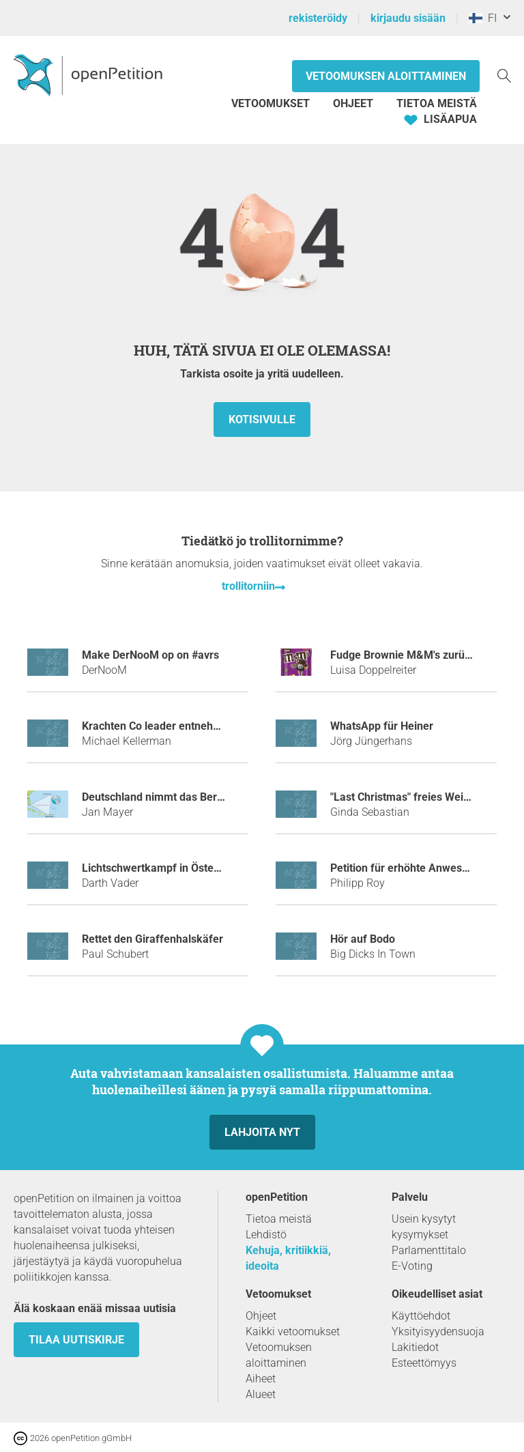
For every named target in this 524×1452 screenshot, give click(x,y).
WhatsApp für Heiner (381, 726)
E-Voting (412, 1265)
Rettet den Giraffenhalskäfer (152, 939)
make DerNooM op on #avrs (150, 655)
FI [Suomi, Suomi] (483, 18)
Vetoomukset (271, 103)
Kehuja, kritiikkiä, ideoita (288, 1258)
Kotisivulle (262, 419)
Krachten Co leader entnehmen (158, 726)
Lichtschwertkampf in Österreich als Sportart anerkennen (223, 868)
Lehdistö (266, 1234)
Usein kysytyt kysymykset (424, 1226)
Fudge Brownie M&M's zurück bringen (423, 655)
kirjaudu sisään (408, 18)
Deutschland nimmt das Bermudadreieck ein (191, 797)
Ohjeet (353, 103)
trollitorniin (248, 586)
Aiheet (261, 1378)
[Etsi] (504, 75)
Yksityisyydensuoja (438, 1331)
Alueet (261, 1394)
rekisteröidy (318, 18)
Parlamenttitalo (429, 1250)
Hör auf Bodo (362, 939)
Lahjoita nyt (262, 1132)
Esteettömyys (424, 1362)
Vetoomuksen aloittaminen (386, 76)
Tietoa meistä (436, 103)
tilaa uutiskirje (76, 1339)
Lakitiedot (415, 1347)
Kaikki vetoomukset (293, 1331)
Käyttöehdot (421, 1315)
